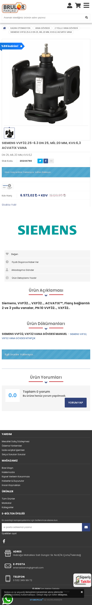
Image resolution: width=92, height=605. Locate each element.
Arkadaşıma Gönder (20, 270)
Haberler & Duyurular (13, 480)
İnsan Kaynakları (11, 485)
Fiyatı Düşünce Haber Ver (22, 262)
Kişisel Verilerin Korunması (16, 476)
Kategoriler (7, 507)
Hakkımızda (8, 472)
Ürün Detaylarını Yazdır (21, 277)
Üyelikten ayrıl (9, 533)
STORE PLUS (36, 599)
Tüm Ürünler (8, 498)
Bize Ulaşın (7, 467)
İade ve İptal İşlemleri (13, 450)
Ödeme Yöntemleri (12, 445)
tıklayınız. (63, 594)
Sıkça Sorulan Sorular (13, 454)
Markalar (6, 503)
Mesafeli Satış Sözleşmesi (15, 441)
